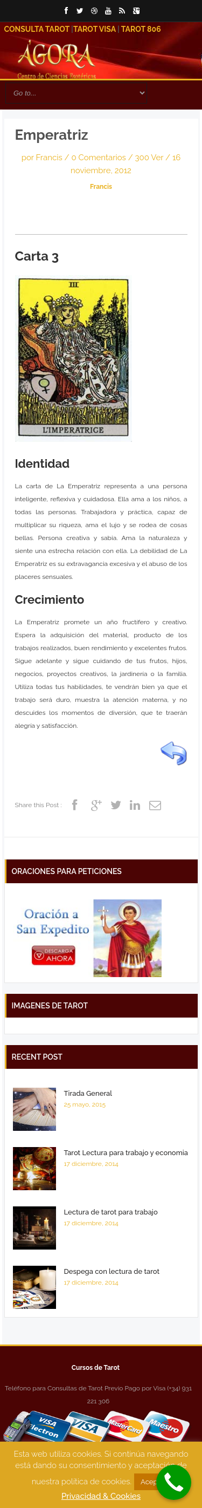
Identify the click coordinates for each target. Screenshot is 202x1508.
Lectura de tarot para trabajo (111, 1212)
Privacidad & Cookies (101, 1496)
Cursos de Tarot (96, 1367)
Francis (49, 157)
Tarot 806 (141, 29)
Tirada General (88, 1093)
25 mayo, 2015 (85, 1104)
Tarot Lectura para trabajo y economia (126, 1153)
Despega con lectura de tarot (112, 1271)
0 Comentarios (99, 157)
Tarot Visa (94, 29)
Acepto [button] (152, 1482)
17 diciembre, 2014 (91, 1164)
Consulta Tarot (36, 29)
